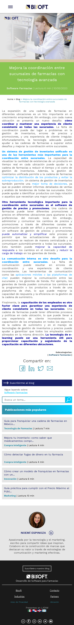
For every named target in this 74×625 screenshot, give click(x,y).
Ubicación (54, 602)
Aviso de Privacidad (19, 602)
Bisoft (19, 590)
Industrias (19, 596)
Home (10, 99)
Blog (18, 99)
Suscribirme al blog (22, 382)
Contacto (54, 590)
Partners (54, 596)
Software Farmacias (60, 355)
